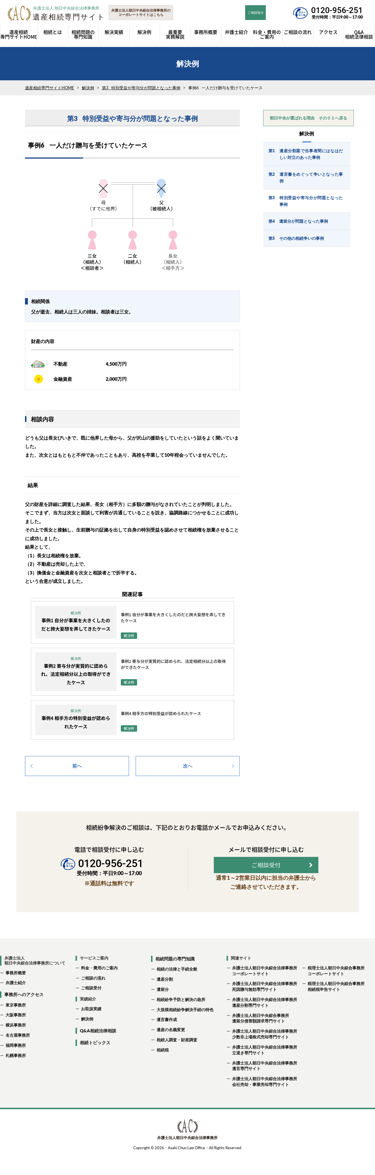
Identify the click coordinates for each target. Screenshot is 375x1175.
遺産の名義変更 (171, 1049)
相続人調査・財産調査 (177, 1059)
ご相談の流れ (93, 997)
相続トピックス (95, 1062)
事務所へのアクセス (24, 1014)
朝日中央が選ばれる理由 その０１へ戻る (308, 120)
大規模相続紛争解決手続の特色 (185, 1029)
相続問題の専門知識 (175, 978)
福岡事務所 (16, 1064)
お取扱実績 (91, 1028)
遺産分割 (165, 998)
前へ (77, 768)
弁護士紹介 (16, 1002)
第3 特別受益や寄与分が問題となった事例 (141, 90)
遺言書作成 (167, 1039)
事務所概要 (16, 992)
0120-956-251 (337, 10)
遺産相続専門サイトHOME (49, 90)
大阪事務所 (16, 1034)
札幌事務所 (16, 1074)
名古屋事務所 (18, 1054)
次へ (187, 768)
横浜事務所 (16, 1044)
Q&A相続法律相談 (98, 1050)
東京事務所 (16, 1024)
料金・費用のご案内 (99, 987)
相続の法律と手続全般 (177, 988)
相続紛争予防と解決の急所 (181, 1018)
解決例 (88, 90)
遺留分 (163, 1008)
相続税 (163, 1069)
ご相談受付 (91, 1007)
